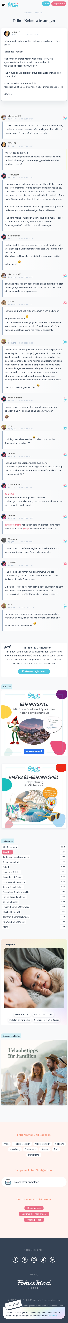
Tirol (56, 1149)
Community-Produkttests (34, 1214)
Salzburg (59, 1144)
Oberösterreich (42, 1144)
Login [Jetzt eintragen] (46, 3)
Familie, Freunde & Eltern (15, 897)
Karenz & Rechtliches (13, 887)
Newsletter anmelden (26, 1182)
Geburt (6, 867)
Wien (6, 1144)
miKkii (11, 301)
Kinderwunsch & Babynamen (16, 857)
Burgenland (33, 1155)
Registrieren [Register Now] (59, 3)
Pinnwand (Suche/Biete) (14, 922)
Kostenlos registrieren (34, 671)
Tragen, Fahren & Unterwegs (16, 907)
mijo (10, 340)
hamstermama (15, 397)
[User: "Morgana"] (3, 540)
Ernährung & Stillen (12, 872)
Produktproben (34, 1219)
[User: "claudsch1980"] (3, 117)
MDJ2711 (16, 32)
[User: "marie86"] (3, 563)
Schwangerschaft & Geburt (46, 1020)
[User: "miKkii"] (3, 302)
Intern (6, 927)
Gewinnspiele (34, 1208)
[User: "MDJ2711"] (7, 34)
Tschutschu (13, 174)
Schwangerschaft (11, 862)
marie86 (12, 562)
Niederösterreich (22, 1144)
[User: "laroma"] (3, 454)
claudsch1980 (14, 116)
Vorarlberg (15, 1149)
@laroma (9, 494)
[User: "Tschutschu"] (3, 176)
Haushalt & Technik (12, 912)
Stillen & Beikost (22, 1014)
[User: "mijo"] (3, 341)
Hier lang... (54, 1315)
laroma (11, 453)
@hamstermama (13, 524)
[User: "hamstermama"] (3, 399)
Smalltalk (8, 852)
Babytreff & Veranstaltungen (16, 917)
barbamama (14, 235)
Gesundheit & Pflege (13, 877)
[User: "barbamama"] (3, 237)
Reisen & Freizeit (11, 902)
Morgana (12, 539)
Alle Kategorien (10, 847)
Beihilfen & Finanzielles (19, 1020)
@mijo (26, 528)
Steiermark (30, 1149)
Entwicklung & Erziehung (14, 882)
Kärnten (45, 1149)
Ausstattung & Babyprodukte (16, 892)
